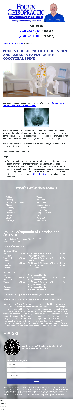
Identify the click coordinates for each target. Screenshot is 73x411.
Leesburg (10, 207)
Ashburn (9, 197)
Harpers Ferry (42, 210)
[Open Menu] (69, 6)
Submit (36, 381)
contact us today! (60, 326)
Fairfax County (12, 215)
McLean (9, 205)
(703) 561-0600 (29, 36)
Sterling (9, 200)
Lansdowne (41, 207)
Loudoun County (43, 205)
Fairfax (39, 215)
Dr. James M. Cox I (22, 395)
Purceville (40, 200)
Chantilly (9, 218)
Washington (11, 220)
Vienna (39, 197)
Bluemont (40, 218)
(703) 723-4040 (29, 31)
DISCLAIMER (10, 393)
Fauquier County (43, 213)
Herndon (9, 210)
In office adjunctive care (40, 174)
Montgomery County (15, 202)
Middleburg (41, 202)
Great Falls (10, 213)
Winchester (41, 220)
